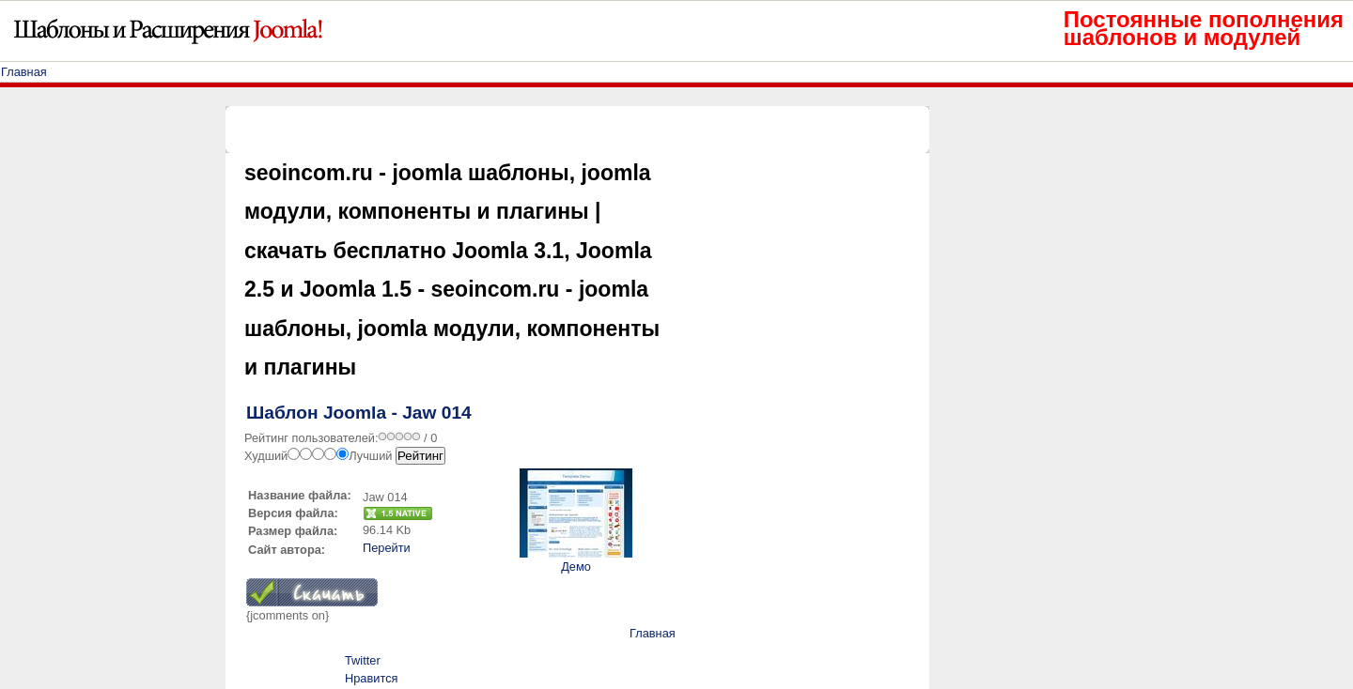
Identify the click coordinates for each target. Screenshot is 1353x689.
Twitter (363, 660)
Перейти (387, 548)
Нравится (371, 678)
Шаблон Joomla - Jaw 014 (359, 412)
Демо (576, 566)
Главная (24, 72)
